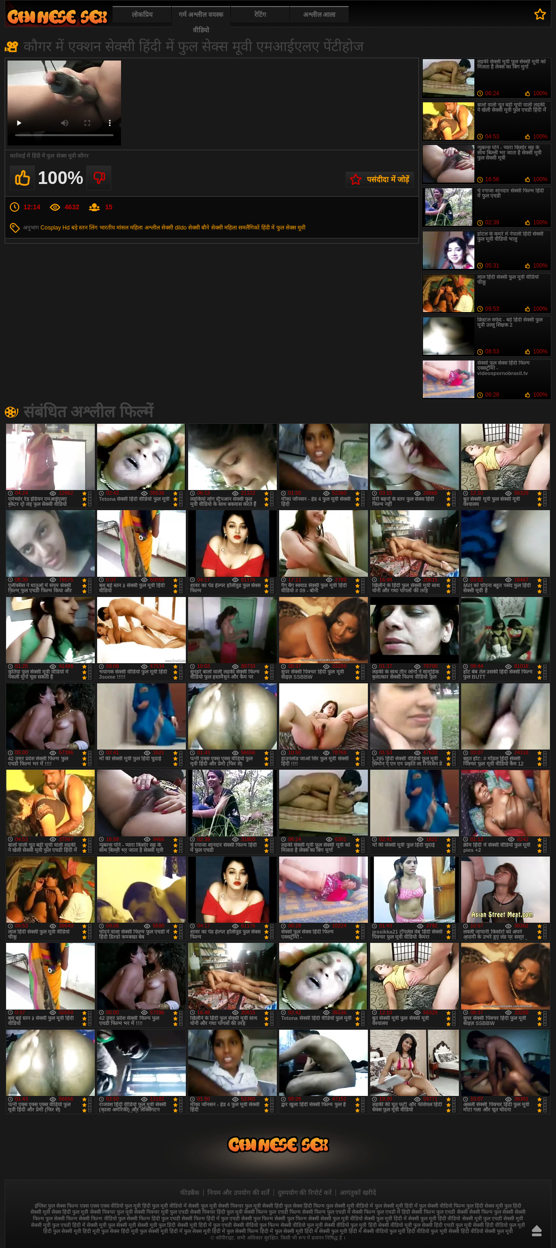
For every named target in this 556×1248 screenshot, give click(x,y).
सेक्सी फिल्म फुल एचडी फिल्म (272, 1212)
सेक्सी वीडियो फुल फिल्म (256, 1225)
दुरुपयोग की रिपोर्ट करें (305, 1192)
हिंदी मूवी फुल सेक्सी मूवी (144, 1231)
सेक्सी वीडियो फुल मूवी (302, 1225)
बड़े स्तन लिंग (84, 227)
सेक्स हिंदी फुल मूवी (70, 1212)
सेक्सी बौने (198, 227)
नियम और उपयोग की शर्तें (238, 1192)
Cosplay (50, 227)
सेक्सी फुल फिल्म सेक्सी (296, 1218)
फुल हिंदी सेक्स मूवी (484, 1206)
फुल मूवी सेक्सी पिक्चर (222, 1206)
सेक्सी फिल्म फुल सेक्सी (491, 1212)
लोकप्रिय (142, 14)
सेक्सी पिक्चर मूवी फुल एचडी (161, 1212)
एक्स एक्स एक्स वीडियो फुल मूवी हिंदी (115, 1206)
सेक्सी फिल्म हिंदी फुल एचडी (153, 1218)
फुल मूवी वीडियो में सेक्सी (175, 1206)
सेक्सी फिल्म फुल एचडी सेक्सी (439, 1212)
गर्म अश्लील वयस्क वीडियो (201, 22)
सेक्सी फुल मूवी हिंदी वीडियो (434, 1218)
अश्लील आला (319, 14)
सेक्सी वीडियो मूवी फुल (399, 1225)
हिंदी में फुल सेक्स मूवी (283, 227)
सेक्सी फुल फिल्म (257, 1218)
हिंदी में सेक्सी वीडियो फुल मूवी (377, 1231)
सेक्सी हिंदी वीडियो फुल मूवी (499, 1225)
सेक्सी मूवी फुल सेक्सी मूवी (111, 1225)
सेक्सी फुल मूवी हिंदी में (385, 1218)
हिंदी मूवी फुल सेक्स (101, 1231)
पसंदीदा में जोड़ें (388, 180)
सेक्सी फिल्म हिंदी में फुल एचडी (211, 1218)
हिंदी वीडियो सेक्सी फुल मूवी (487, 1231)
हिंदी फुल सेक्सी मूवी (62, 1231)
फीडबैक (189, 1192)
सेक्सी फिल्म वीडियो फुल (102, 1218)
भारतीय (107, 227)
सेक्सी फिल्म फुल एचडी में (326, 1212)
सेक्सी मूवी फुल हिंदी (156, 1225)
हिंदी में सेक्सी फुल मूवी (326, 1231)
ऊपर (537, 1230)
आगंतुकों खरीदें (358, 1192)
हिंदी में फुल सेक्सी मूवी (281, 1231)
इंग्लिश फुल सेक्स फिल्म (56, 1206)
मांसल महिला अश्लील (138, 227)
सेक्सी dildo (174, 227)
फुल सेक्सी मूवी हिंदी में (396, 1206)
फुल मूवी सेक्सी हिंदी (264, 1206)
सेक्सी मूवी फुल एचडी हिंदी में (58, 1225)
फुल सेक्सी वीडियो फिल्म (442, 1206)
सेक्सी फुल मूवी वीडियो (341, 1218)
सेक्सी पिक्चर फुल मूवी (111, 1212)
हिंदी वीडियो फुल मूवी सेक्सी (433, 1231)
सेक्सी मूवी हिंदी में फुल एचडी (204, 1225)
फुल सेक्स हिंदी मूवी (57, 16)
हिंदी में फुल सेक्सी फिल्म (235, 1231)
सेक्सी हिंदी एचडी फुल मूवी (447, 1225)
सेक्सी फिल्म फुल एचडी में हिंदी (381, 1212)
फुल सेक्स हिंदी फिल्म (304, 1206)
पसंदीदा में (540, 14)
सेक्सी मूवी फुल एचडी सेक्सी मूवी (492, 1218)
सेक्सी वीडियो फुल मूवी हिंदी (350, 1225)
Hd (65, 227)
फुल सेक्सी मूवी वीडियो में (349, 1206)
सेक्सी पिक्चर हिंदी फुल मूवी (216, 1212)
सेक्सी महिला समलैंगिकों (235, 227)
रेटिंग (260, 14)
